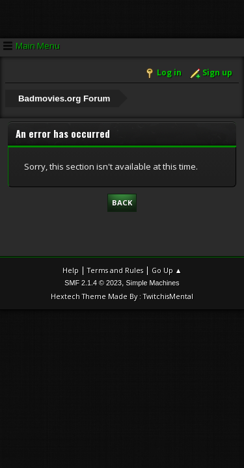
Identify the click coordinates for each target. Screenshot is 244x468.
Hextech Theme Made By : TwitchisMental (122, 296)
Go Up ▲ (167, 270)
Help (70, 270)
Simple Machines (153, 283)
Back (122, 202)
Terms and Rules (115, 270)
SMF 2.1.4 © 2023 (93, 283)
